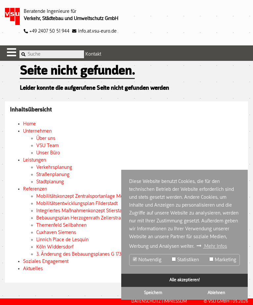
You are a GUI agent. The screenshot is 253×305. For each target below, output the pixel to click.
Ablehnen (216, 293)
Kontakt (93, 54)
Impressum (175, 301)
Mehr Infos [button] (215, 246)
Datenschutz (146, 301)
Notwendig (147, 260)
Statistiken (185, 260)
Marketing (222, 260)
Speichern (153, 293)
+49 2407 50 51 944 (47, 31)
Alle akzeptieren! (184, 280)
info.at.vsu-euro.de (97, 31)
